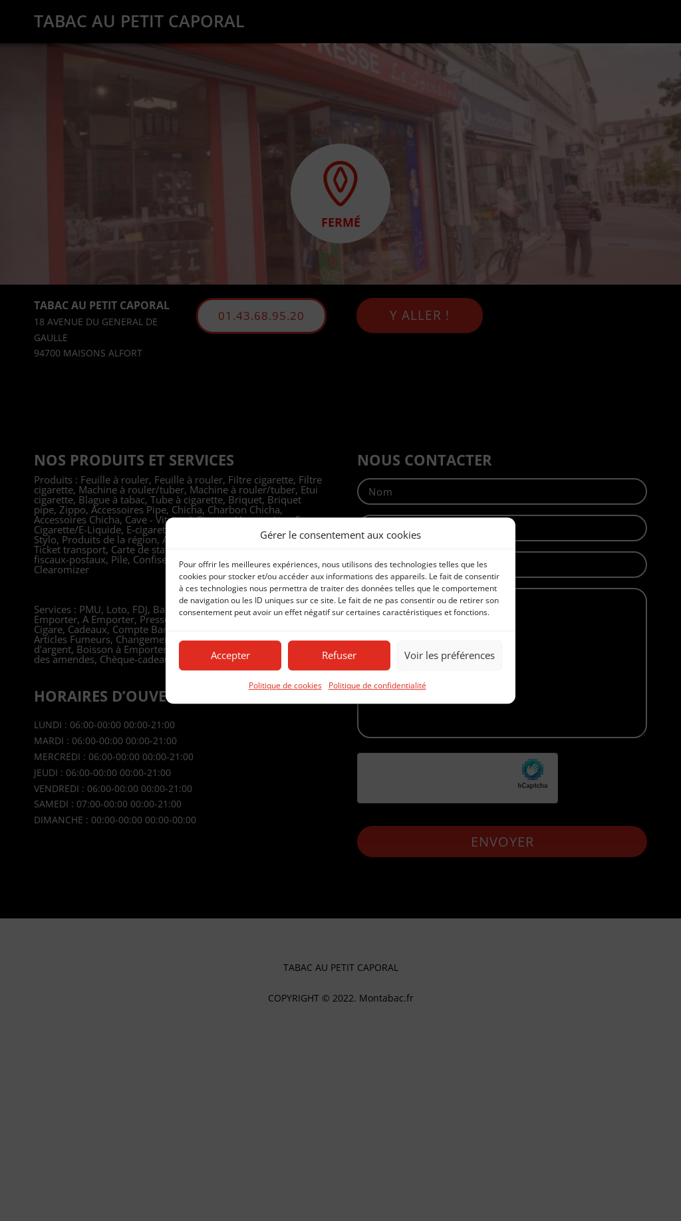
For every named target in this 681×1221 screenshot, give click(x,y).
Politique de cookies (285, 685)
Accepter (230, 655)
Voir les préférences (449, 655)
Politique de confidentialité (377, 685)
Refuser (339, 655)
